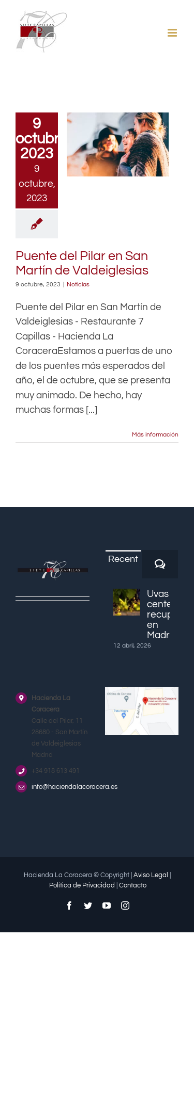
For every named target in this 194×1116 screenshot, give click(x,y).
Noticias (78, 284)
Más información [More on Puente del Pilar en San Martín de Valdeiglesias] (155, 434)
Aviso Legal (150, 875)
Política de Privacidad (82, 885)
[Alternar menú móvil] (173, 32)
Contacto (132, 885)
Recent (123, 559)
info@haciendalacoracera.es (60, 786)
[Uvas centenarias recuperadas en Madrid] (126, 602)
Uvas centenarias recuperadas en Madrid (159, 614)
